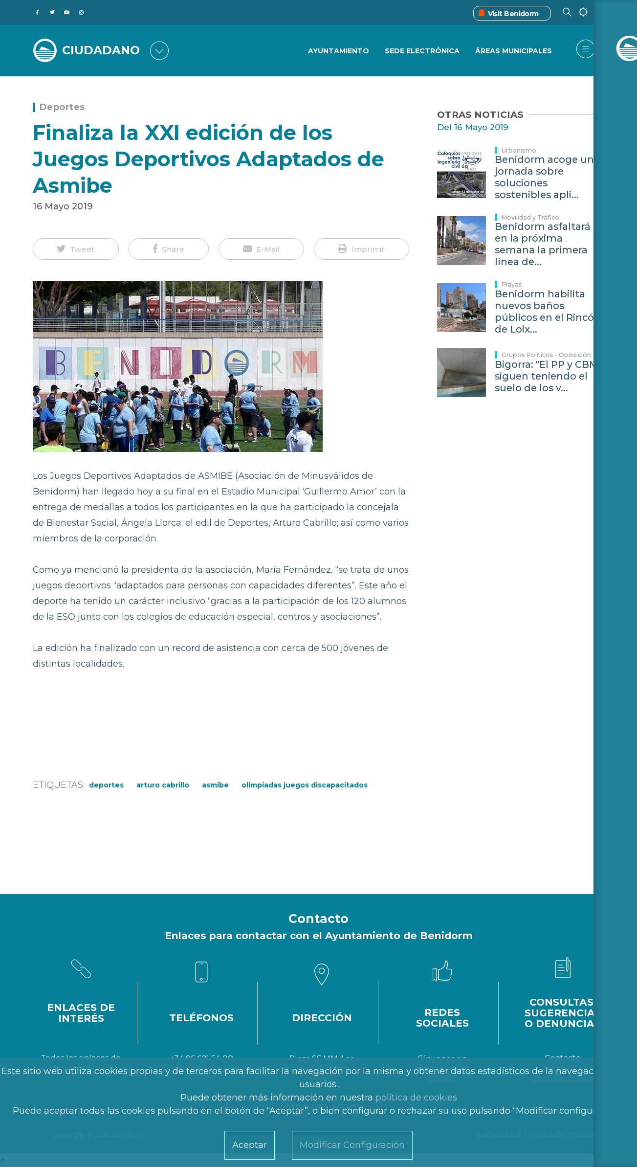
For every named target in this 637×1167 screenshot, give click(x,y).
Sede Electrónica (421, 51)
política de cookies (416, 1097)
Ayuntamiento (337, 51)
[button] (76, 249)
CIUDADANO (102, 50)
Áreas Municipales (513, 51)
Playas (512, 284)
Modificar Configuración (352, 1145)
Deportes (62, 107)
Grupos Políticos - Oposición (546, 355)
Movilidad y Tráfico (530, 217)
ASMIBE (215, 785)
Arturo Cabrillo (162, 785)
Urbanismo (519, 150)
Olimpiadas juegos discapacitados (305, 785)
